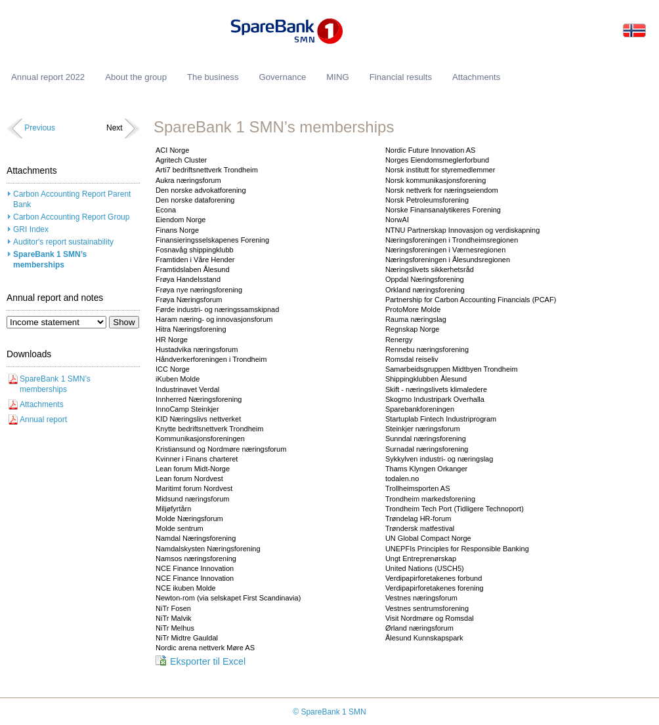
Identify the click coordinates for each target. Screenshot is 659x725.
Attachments (42, 404)
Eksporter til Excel (207, 661)
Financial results (401, 77)
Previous (39, 127)
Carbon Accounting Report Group (71, 217)
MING (337, 77)
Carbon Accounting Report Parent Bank (72, 199)
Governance (282, 77)
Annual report (43, 419)
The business (212, 77)
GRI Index (31, 229)
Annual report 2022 (48, 77)
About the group (136, 77)
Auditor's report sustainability (63, 241)
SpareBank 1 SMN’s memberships (50, 260)
